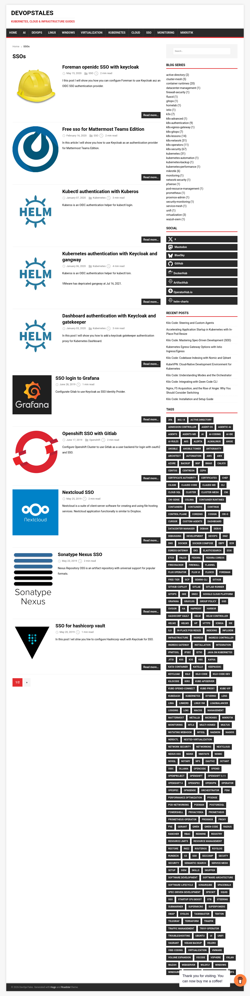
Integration (223, 645)
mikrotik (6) (173, 171)
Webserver (188, 965)
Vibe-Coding (175, 950)
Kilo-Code (201, 674)
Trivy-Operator (209, 928)
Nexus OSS (174, 754)
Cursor (172, 521)
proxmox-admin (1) (177, 197)
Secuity (223, 855)
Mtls (191, 725)
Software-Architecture (218, 877)
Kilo (187, 674)
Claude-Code (189, 485)
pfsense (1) (173, 184)
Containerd (175, 507)
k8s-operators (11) (177, 144)
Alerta (198, 441)
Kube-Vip (225, 688)
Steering (222, 899)
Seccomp (207, 855)
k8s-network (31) (176, 140)
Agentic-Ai (224, 427)
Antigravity (213, 448)
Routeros (201, 848)
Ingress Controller (221, 637)
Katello (198, 666)
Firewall (194, 565)
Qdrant (182, 826)
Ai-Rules (173, 441)
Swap (171, 914)
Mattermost (176, 717)
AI (24, 32)
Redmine (201, 834)
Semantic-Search (195, 863)
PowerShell (175, 812)
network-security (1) (178, 179)
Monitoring (175, 725)
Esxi (229, 550)
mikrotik (186, 32)
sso (148, 32)
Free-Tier (173, 579)
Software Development (182, 877)
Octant (224, 761)
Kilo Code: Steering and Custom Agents (190, 322)
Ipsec (187, 652)
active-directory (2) (177, 74)
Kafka (211, 659)
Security (173, 863)
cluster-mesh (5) (176, 79)
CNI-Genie (173, 499)
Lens (224, 696)
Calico (221, 463)
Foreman (224, 572)
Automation (193, 456)
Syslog (184, 914)
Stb (209, 899)
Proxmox (207, 819)
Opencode (200, 768)
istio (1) (171, 109)
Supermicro (195, 906)
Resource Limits (178, 841)
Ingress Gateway (178, 645)
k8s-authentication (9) (179, 122)
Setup (171, 870)
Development (195, 536)
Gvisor (172, 608)
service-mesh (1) (176, 206)
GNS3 (195, 594)
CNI (226, 492)
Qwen (196, 826)
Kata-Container (178, 666)
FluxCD (209, 572)
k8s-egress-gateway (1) (180, 127)
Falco (183, 557)
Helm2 (172, 623)
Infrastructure (178, 637)
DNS (170, 543)
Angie (229, 441)
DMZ (225, 536)
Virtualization (91, 32)
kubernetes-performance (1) (183, 166)
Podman (199, 804)
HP (195, 623)
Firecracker (175, 565)
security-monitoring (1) (180, 201)
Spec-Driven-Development (184, 892)
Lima (171, 703)
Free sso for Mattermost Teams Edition (103, 129)
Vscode (200, 957)
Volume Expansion (179, 957)
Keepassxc (214, 666)
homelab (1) (173, 105)
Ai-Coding (215, 434)
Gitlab (196, 587)
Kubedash (174, 696)
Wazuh (172, 965)
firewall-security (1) (177, 92)
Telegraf (173, 921)
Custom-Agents (192, 521)
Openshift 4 (175, 783)
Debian (204, 528)
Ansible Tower (192, 448)
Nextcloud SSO (78, 492)
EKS (196, 550)
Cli (223, 485)
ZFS (232, 972)
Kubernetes (116, 32)
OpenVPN (210, 783)
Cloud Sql (174, 492)
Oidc (170, 768)
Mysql (201, 732)
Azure (172, 463)
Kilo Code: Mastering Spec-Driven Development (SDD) (198, 340)
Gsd (224, 601)
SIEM (183, 870)
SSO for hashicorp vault (80, 626)
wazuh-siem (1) (175, 219)
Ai (202, 434)
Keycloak (174, 674)
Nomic (218, 754)
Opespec (173, 790)
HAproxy (196, 608)
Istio (199, 652)
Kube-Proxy (207, 688)
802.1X (181, 419)
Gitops (172, 594)
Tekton (219, 914)
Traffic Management (181, 928)
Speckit (210, 892)
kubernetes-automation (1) (182, 157)
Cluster (191, 492)
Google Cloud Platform (218, 594)
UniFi (220, 935)
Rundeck (173, 855)
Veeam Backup (193, 943)
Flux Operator (177, 572)
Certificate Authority (182, 478)
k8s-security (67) (176, 149)
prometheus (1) (175, 192)
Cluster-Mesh (210, 492)
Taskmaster (201, 914)
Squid (224, 892)
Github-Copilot (177, 587)
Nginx (189, 754)
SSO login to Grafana (77, 378)
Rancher (173, 834)
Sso (170, 899)
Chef (225, 478)
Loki (186, 710)
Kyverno (210, 696)
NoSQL (172, 761)
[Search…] (202, 51)
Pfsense (212, 797)
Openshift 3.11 (217, 776)
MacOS (198, 710)
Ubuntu (200, 935)
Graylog (189, 601)
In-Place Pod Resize (189, 630)
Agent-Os (207, 427)
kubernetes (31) (175, 153)
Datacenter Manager (181, 528)
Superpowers (216, 906)
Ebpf (221, 543)
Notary (185, 761)
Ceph (203, 470)
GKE (184, 594)
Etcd (171, 557)
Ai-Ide (229, 434)
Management (215, 710)
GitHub (217, 579)
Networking (203, 746)
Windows (68, 32)
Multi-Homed (207, 725)
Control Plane (177, 514)
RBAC (187, 834)
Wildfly (205, 965)
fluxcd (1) (172, 96)
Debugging (174, 536)
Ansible (173, 448)
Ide (230, 623)
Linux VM (199, 703)
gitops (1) (172, 101)
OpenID (215, 768)
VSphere (216, 957)
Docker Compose (203, 543)
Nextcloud (223, 746)
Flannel (210, 565)
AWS (209, 456)
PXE (170, 826)
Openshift (94, 439)
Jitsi (171, 659)
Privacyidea (195, 812)
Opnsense (190, 790)
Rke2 (186, 848)
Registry (216, 834)
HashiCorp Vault (178, 616)
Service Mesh (220, 863)
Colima (189, 499)
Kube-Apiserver (204, 681)
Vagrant (173, 943)
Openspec (194, 783)
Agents (172, 434)
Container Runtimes (211, 499)
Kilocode (173, 681)
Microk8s (211, 717)
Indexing (211, 630)
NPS (198, 761)
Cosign (212, 514)
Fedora (196, 557)
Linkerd (183, 703)
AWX (219, 456)
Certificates (209, 478)
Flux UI (196, 572)
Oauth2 (210, 761)
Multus (225, 725)
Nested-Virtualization (198, 739)
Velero (211, 943)
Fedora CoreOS (215, 557)
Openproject (176, 776)
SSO (90, 73)
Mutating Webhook (180, 732)
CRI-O (225, 514)
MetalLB (194, 717)
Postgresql (217, 804)
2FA (170, 419)
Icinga (219, 623)
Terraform (192, 921)
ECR (231, 543)
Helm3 (185, 623)
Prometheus (216, 812)
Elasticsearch (212, 550)
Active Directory (201, 419)
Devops (212, 536)
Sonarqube (205, 885)
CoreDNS (197, 514)
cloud (135, 32)
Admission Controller (182, 427)
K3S (191, 659)
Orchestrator (210, 790)
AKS (186, 441)
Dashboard (214, 521)
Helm (197, 616)
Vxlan (230, 957)
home (13, 32)
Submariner (175, 906)
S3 (185, 855)
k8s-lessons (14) (176, 136)
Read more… (151, 115)
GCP (187, 579)
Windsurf (174, 972)
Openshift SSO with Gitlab (89, 433)
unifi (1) (171, 210)
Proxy (222, 819)
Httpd (206, 623)
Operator (227, 783)
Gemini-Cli (201, 579)
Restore (173, 848)
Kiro (187, 681)
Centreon (189, 470)
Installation (203, 645)
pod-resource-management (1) (184, 188)
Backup (185, 463)
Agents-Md (189, 434)
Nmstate (204, 754)
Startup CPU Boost (190, 899)
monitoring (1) (175, 175)
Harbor (211, 608)
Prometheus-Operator (182, 819)
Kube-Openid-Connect (181, 688)
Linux (52, 32)
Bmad (208, 463)
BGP (198, 463)
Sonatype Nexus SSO (80, 554)
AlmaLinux (214, 441)
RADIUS (227, 826)
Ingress (198, 637)
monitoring (165, 32)
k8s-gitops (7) (174, 131)
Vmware (217, 950)
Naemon (215, 732)
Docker (182, 543)
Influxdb (227, 630)
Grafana (173, 601)
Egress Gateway (178, 550)
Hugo (53, 987)
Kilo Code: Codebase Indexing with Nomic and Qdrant (198, 357)
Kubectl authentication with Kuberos (100, 191)
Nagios (230, 732)
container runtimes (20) (180, 83)
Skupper (210, 870)
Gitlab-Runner (215, 587)
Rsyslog (217, 848)
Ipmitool (173, 652)
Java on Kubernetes (219, 652)
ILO (170, 630)
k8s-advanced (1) (176, 118)
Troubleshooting (179, 935)
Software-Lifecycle (180, 885)
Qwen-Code (211, 826)
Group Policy (208, 601)
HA (183, 608)
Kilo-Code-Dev (221, 674)
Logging (173, 710)
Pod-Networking (178, 804)
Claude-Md (209, 485)
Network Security (179, 746)
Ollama (183, 768)
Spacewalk (224, 885)
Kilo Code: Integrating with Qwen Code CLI (191, 381)
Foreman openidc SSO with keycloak (100, 67)
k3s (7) (170, 114)
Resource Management (208, 841)
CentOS (172, 470)
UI (211, 935)
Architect (174, 456)
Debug (217, 528)
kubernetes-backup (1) (180, 162)
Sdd (194, 855)
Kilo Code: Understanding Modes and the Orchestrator (199, 375)
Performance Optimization (185, 797)
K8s (200, 659)
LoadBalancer (219, 703)
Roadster (66, 987)
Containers (195, 507)
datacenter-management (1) (183, 88)
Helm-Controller (217, 616)
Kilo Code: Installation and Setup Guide (189, 399)
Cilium (172, 485)
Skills (195, 870)
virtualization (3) (176, 214)
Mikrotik (227, 717)
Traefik (208, 921)
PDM (227, 790)
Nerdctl (173, 739)
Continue (213, 507)
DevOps (37, 32)
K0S (181, 659)
